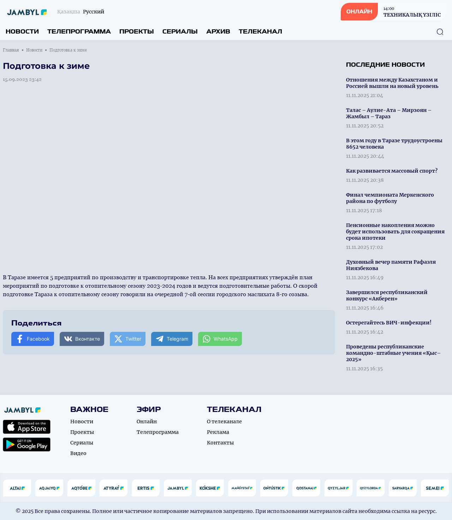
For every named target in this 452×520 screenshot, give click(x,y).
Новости (22, 31)
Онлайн (147, 421)
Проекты (136, 31)
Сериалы (180, 31)
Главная (11, 50)
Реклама (218, 432)
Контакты (220, 443)
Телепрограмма (79, 31)
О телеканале (224, 421)
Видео (78, 453)
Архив (218, 31)
